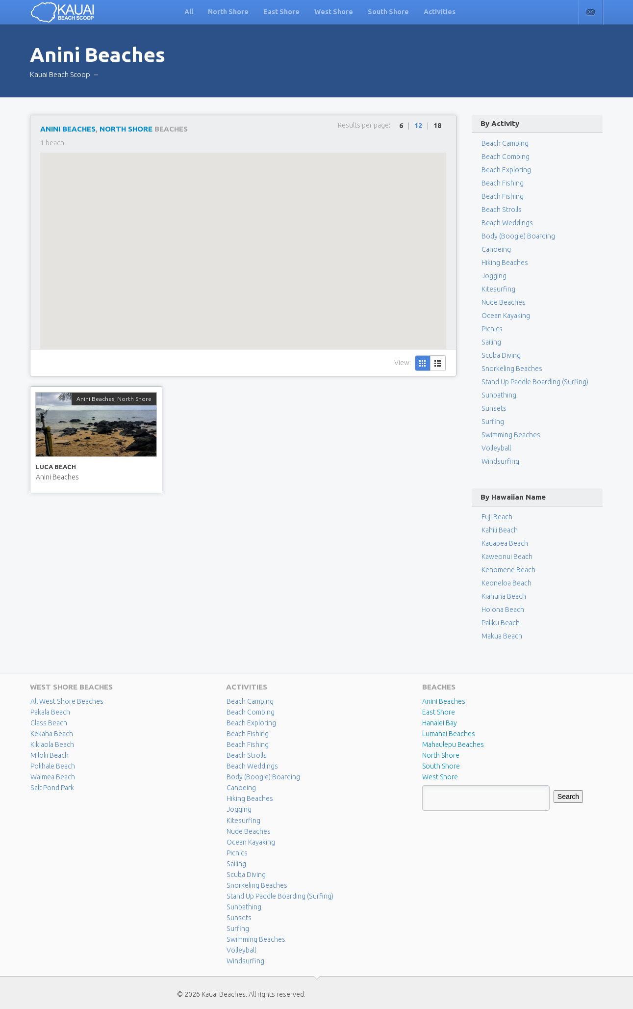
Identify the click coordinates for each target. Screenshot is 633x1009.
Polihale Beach (52, 766)
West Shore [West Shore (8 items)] (440, 777)
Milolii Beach (49, 755)
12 (418, 126)
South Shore (388, 12)
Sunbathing (498, 395)
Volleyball (496, 448)
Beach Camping (250, 701)
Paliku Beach (500, 623)
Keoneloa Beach (506, 583)
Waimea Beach (52, 777)
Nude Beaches (503, 302)
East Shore (281, 12)
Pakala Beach (50, 712)
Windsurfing (500, 461)
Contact (590, 12)
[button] (243, 242)
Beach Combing (505, 156)
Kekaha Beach (51, 734)
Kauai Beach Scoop (60, 74)
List (438, 363)
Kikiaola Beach (52, 744)
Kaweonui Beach (506, 556)
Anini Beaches (68, 129)
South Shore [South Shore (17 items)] (441, 766)
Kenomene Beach (508, 570)
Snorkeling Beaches (511, 368)
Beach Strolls (501, 209)
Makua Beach (501, 636)
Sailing (491, 342)
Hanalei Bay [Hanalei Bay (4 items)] (439, 723)
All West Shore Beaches (66, 701)
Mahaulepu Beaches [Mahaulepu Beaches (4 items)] (453, 744)
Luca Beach (56, 466)
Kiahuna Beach (503, 596)
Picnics (492, 329)
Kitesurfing (498, 289)
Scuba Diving (500, 355)
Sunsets (493, 408)
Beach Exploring (506, 170)
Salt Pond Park (52, 788)
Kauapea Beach (504, 543)
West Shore (333, 12)
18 (437, 126)
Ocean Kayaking (505, 315)
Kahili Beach (499, 530)
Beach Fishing (502, 183)
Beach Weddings (507, 223)
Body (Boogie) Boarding (518, 236)
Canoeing (496, 249)
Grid (422, 363)
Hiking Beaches (504, 262)
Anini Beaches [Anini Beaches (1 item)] (443, 701)
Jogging (493, 276)
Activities (440, 12)
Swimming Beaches (510, 435)
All (188, 12)
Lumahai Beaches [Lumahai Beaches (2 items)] (448, 734)
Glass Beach (48, 723)
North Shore (228, 12)
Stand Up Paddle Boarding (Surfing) (534, 382)
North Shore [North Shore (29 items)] (440, 755)
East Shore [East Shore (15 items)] (438, 712)
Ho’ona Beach (502, 609)
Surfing (492, 421)
